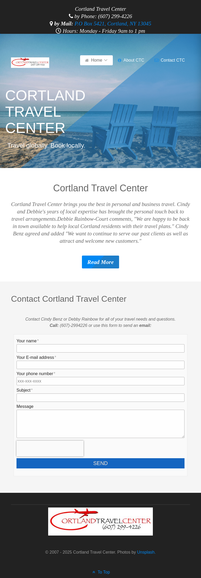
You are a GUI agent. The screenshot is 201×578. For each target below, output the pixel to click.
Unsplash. (146, 552)
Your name (26, 341)
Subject (23, 390)
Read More (100, 262)
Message (25, 406)
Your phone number (34, 373)
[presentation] (49, 448)
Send (104, 463)
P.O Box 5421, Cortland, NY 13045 (113, 23)
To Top (100, 572)
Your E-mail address (35, 357)
